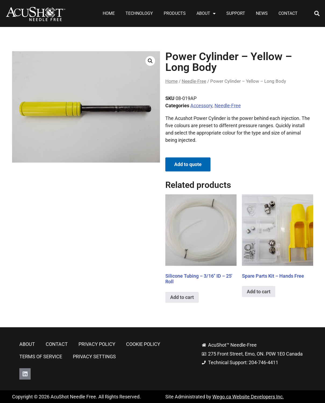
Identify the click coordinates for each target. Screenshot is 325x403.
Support (235, 13)
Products (175, 13)
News (262, 13)
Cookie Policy (143, 344)
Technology (139, 13)
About (206, 13)
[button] (317, 13)
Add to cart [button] (182, 297)
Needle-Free (194, 81)
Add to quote (188, 164)
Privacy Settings (94, 356)
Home (109, 13)
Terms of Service (40, 356)
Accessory (201, 105)
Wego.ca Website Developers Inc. (248, 396)
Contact (288, 13)
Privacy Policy (96, 344)
